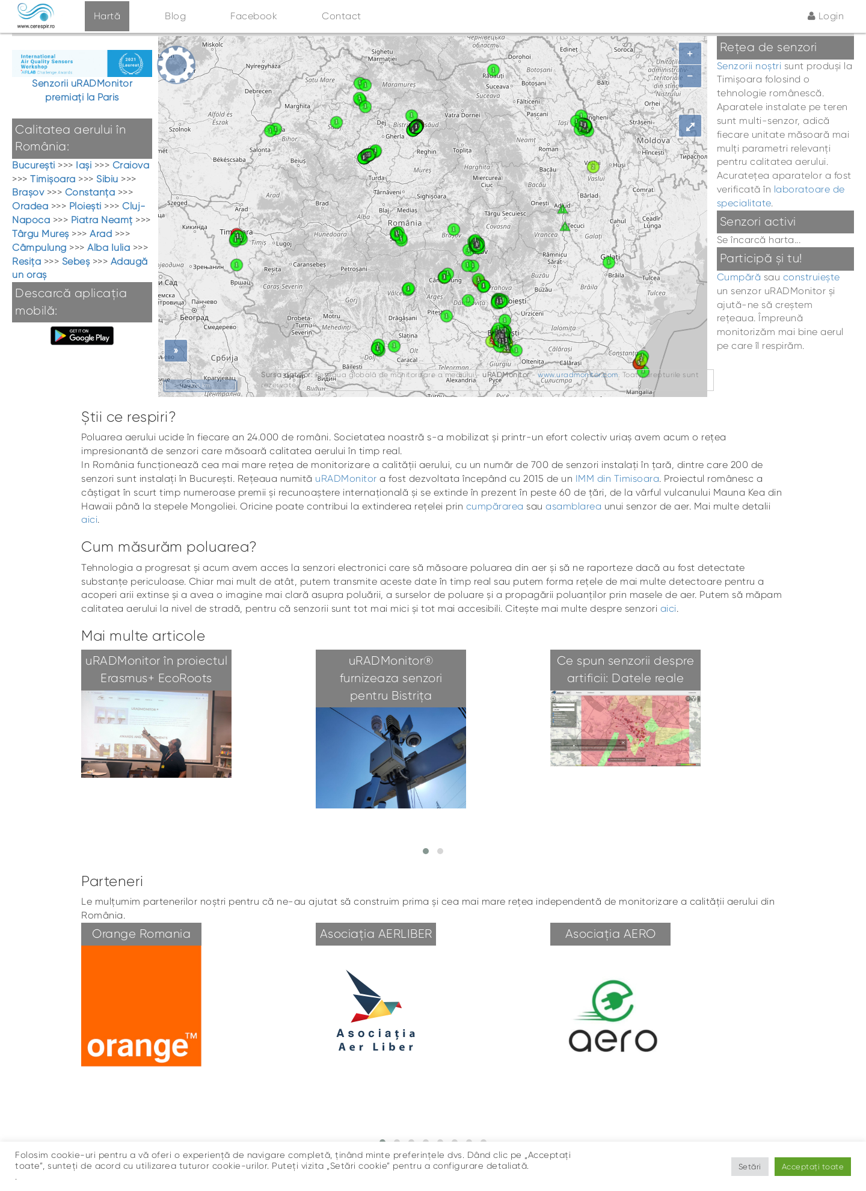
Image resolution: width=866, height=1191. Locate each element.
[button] (426, 851)
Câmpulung (39, 247)
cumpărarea (495, 506)
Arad (101, 233)
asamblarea (573, 506)
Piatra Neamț (102, 220)
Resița (26, 261)
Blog (175, 16)
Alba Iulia (108, 247)
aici (89, 519)
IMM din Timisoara (618, 478)
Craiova (131, 165)
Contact (341, 16)
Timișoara (53, 179)
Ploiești (85, 206)
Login (826, 16)
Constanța (90, 192)
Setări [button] (750, 1166)
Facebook (253, 16)
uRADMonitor (346, 478)
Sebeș (76, 261)
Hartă (107, 16)
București (33, 165)
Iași (83, 165)
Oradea (30, 206)
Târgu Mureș (40, 233)
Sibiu (107, 179)
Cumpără (739, 277)
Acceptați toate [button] (813, 1166)
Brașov (28, 192)
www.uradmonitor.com (578, 375)
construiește (811, 277)
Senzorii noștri (749, 66)
